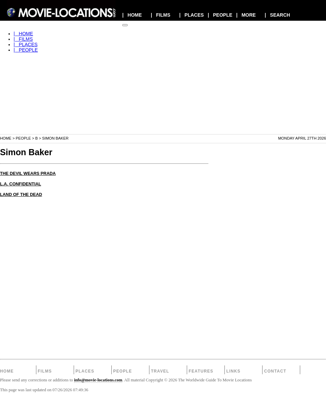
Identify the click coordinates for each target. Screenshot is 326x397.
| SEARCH (277, 15)
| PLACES (191, 15)
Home (6, 138)
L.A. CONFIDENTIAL (20, 184)
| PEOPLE (220, 15)
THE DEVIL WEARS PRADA (28, 173)
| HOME (132, 15)
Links (234, 371)
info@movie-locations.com (98, 380)
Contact (275, 371)
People (23, 138)
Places (84, 371)
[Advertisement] (163, 86)
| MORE (246, 15)
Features (200, 371)
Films (45, 371)
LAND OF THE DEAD (21, 194)
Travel (160, 371)
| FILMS (160, 15)
